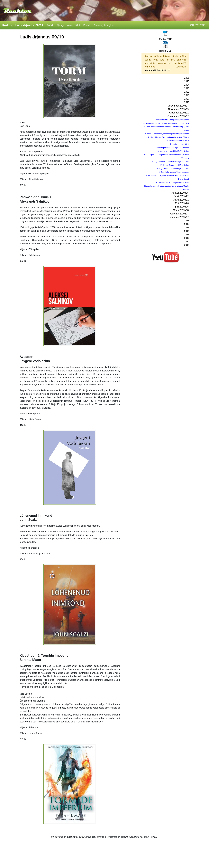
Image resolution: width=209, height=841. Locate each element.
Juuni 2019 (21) (181, 199)
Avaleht (50, 25)
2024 (186, 85)
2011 (186, 245)
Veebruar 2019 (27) (179, 213)
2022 (186, 92)
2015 (186, 231)
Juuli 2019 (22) (181, 196)
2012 (186, 241)
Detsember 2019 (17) (178, 105)
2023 (186, 88)
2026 (186, 78)
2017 (186, 224)
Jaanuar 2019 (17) (179, 217)
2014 (186, 234)
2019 (186, 102)
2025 (186, 81)
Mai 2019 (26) (182, 203)
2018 (186, 220)
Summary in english (104, 25)
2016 (186, 227)
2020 (186, 99)
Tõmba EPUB (165, 39)
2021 (186, 95)
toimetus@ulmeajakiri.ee (157, 70)
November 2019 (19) (178, 109)
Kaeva (70, 25)
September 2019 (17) (178, 116)
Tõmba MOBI (165, 50)
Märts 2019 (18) (181, 210)
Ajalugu (60, 25)
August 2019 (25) (180, 193)
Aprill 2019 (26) (182, 206)
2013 (186, 238)
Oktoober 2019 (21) (179, 112)
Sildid (78, 25)
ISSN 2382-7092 (197, 25)
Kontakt (87, 25)
